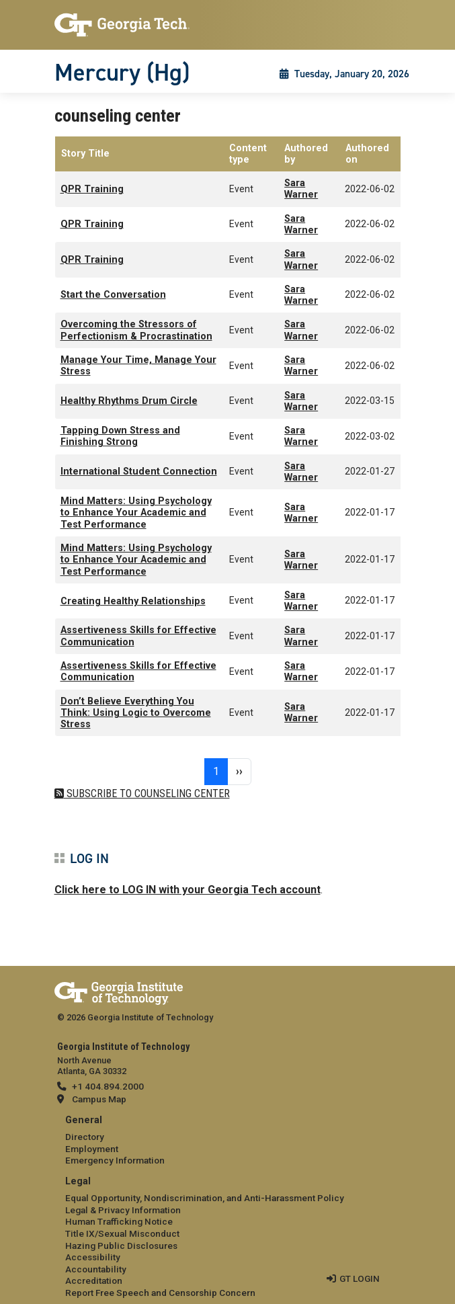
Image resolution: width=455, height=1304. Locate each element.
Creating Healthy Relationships (133, 601)
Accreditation (93, 1280)
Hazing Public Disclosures (121, 1245)
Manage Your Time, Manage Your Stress (138, 365)
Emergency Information (115, 1160)
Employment (91, 1148)
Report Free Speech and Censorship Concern (160, 1292)
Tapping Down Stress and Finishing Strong (120, 436)
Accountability (95, 1269)
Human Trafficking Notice (119, 1221)
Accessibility (92, 1257)
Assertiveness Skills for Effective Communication (138, 635)
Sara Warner (301, 188)
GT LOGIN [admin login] (359, 1278)
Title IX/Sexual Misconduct (122, 1233)
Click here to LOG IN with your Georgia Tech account (187, 889)
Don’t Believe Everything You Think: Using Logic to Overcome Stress (135, 713)
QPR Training (92, 189)
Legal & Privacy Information (123, 1210)
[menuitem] (227, 1141)
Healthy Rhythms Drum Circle (129, 401)
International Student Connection (138, 471)
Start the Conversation (113, 294)
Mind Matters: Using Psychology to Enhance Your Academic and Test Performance (136, 512)
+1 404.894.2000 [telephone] (108, 1086)
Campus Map (99, 1099)
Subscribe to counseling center (147, 793)
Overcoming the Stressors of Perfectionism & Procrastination (136, 330)
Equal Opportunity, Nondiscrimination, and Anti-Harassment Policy (204, 1197)
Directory (84, 1136)
